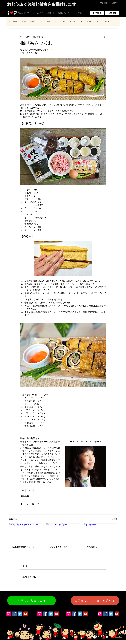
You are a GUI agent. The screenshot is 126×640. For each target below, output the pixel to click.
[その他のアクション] (104, 36)
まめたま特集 (60, 21)
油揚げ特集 (25, 496)
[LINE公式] (112, 13)
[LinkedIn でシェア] (33, 504)
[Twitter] (20, 614)
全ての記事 (13, 21)
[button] (114, 21)
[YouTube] (25, 614)
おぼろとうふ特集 (75, 21)
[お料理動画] (97, 13)
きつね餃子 (92, 547)
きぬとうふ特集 (44, 21)
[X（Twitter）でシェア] (27, 504)
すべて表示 (113, 519)
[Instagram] (8, 614)
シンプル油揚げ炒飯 (58, 547)
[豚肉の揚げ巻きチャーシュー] (25, 532)
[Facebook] (14, 614)
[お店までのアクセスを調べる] (95, 600)
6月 (23, 490)
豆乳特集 (106, 21)
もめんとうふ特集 (27, 21)
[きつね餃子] (100, 532)
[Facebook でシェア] (21, 504)
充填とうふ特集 (92, 21)
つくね (29, 490)
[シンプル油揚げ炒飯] (63, 532)
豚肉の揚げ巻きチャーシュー (25, 547)
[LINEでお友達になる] (31, 600)
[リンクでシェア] (38, 504)
